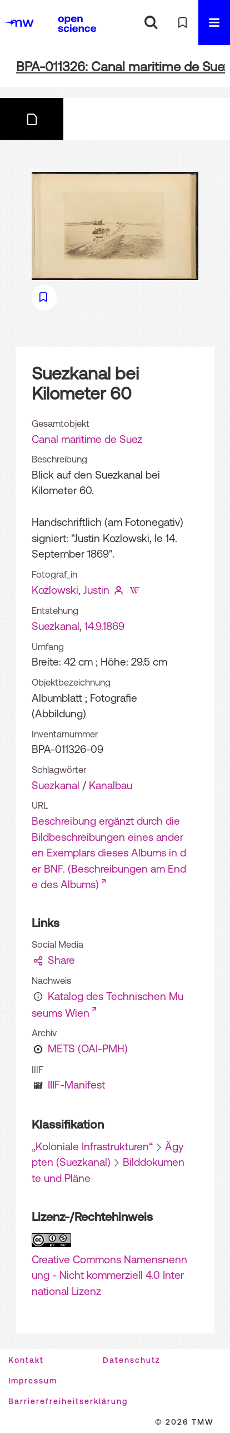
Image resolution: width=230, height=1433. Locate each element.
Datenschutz (132, 1360)
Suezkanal (55, 626)
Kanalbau (110, 785)
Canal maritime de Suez (87, 439)
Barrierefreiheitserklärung (68, 1401)
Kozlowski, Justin (70, 590)
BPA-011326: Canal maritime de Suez (123, 66)
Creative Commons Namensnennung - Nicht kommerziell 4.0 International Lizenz (109, 1275)
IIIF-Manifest (76, 1085)
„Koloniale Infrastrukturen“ (92, 1146)
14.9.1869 (104, 626)
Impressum (32, 1380)
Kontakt (26, 1360)
